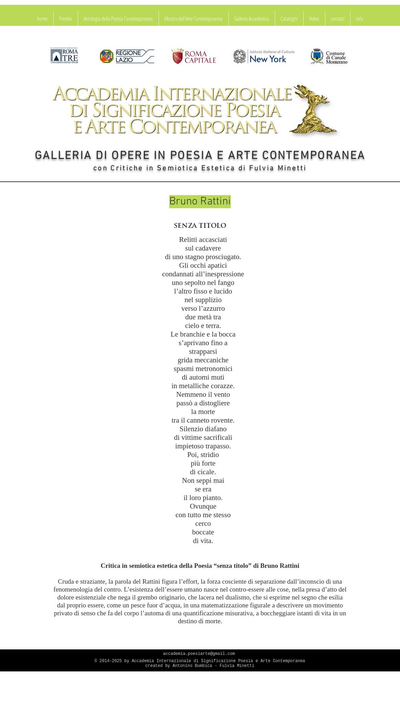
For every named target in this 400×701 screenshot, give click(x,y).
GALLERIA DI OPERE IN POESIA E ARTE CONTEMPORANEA (200, 156)
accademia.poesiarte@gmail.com (199, 653)
